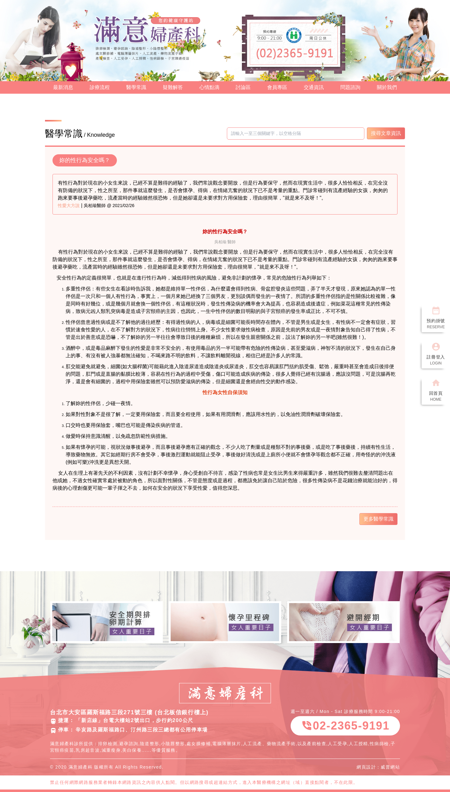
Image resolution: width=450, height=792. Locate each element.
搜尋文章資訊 (386, 133)
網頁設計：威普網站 (378, 767)
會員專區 (277, 87)
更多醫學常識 (378, 519)
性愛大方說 (69, 205)
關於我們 (387, 87)
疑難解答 (173, 87)
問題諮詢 (350, 87)
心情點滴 (209, 87)
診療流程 (100, 87)
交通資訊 (314, 87)
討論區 (243, 87)
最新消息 (63, 87)
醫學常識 (136, 87)
